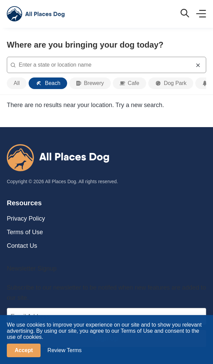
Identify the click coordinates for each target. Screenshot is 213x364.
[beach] (48, 83)
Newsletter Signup (32, 268)
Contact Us (22, 245)
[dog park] (171, 83)
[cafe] (129, 83)
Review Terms (64, 350)
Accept (24, 350)
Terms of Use (25, 232)
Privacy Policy (26, 218)
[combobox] (106, 65)
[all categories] (17, 83)
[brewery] (90, 83)
